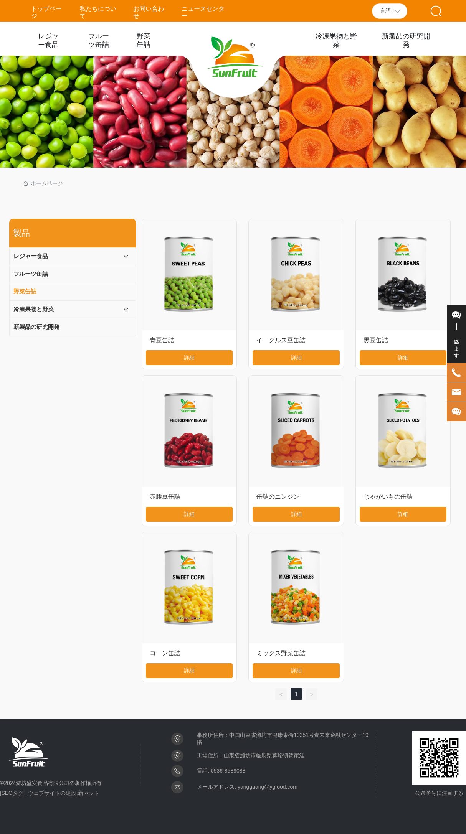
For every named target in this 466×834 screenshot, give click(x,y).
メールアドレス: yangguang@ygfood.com (247, 787)
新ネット (88, 793)
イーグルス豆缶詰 (281, 340)
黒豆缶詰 (376, 340)
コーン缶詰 (165, 653)
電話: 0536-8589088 (221, 771)
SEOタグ (12, 793)
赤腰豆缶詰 (165, 496)
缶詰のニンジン (277, 496)
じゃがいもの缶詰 (388, 496)
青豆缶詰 (162, 340)
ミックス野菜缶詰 (281, 653)
